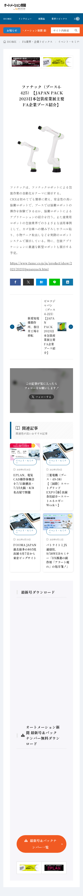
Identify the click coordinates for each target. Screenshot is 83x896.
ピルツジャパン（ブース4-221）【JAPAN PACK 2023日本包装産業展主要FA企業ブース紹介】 (49, 327)
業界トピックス (59, 18)
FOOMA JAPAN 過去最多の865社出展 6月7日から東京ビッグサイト (24, 551)
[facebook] (15, 282)
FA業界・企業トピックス (37, 41)
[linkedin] (67, 282)
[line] (54, 282)
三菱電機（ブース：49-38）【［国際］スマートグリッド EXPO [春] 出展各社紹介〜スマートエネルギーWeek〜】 (57, 490)
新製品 (41, 18)
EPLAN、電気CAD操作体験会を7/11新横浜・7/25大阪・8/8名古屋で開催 (23, 483)
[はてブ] (41, 282)
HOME (7, 18)
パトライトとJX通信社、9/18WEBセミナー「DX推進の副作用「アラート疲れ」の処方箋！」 (57, 556)
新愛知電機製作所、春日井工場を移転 (33, 327)
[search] (76, 30)
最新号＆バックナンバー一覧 (43, 843)
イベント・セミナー (70, 41)
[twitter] (28, 282)
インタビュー (25, 18)
